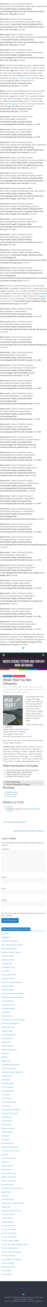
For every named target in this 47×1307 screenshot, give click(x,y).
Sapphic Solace (6, 1192)
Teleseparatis (5, 1207)
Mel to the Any (6, 1124)
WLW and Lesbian (19, 676)
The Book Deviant (7, 956)
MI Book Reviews (7, 1132)
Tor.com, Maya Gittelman (9, 1248)
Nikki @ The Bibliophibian (9, 1147)
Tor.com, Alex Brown (8, 1226)
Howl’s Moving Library (8, 1035)
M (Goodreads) (6, 1117)
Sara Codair (5, 1196)
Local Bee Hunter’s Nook (9, 1113)
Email (3, 888)
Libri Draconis (5, 1106)
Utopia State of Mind (8, 1267)
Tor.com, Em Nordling (8, 1229)
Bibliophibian (5, 937)
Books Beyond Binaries (9, 948)
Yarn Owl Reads (6, 1274)
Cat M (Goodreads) (7, 986)
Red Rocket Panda (7, 1184)
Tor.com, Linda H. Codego (10, 1241)
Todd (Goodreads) (7, 1222)
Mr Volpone (5, 1139)
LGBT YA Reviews (7, 1087)
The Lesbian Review (8, 1091)
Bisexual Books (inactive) (9, 941)
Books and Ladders (7, 960)
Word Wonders (6, 1271)
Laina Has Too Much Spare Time (12, 1072)
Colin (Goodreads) (7, 1001)
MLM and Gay (8, 676)
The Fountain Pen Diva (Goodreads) (13, 1020)
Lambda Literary (6, 1076)
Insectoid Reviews (7, 1046)
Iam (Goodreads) (7, 1038)
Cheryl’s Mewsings (7, 990)
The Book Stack (6, 964)
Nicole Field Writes (7, 1143)
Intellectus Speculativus (9, 1050)
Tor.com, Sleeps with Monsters (11, 1252)
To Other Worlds (6, 1218)
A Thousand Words (7, 1214)
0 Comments (23, 687)
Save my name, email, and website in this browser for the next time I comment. (23, 914)
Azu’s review (11, 796)
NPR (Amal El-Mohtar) (8, 1158)
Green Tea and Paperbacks (10, 1023)
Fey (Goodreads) (6, 1016)
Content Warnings (12, 782)
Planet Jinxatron (6, 1169)
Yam (16, 687)
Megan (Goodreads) (8, 1128)
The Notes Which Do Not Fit (10, 1151)
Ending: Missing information (16, 689)
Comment (5, 849)
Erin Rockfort (5, 1012)
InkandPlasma (6, 1042)
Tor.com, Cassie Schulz (9, 1233)
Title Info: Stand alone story (19, 692)
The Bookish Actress (8, 967)
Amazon (10, 807)
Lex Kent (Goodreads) (8, 1102)
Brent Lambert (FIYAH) (8, 975)
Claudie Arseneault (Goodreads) (11, 997)
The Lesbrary (5, 1094)
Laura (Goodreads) (7, 1083)
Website (4, 900)
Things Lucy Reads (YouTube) (11, 1211)
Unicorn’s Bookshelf (8, 1263)
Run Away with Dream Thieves (11, 1188)
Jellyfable (4, 1057)
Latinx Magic (5, 1080)
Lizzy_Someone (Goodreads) (10, 1110)
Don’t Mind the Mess (8, 1008)
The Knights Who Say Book (10, 1065)
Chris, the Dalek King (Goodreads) (12, 993)
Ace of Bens (5, 934)
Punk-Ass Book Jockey (8, 1173)
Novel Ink (4, 1154)
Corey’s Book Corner (8, 1005)
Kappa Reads (5, 1061)
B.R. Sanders (5, 971)
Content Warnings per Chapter (17, 784)
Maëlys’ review (12, 792)
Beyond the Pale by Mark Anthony (30, 831)
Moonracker (5, 1136)
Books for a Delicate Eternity (10, 952)
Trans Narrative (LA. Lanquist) (11, 1259)
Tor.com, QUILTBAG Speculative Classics (14, 1244)
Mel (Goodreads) (7, 1121)
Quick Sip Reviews (7, 1166)
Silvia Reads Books (7, 1199)
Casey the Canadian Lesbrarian (11, 982)
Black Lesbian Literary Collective (12, 945)
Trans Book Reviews (8, 1256)
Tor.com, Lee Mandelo (8, 1237)
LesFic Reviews (6, 1098)
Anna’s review (12, 794)
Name (4, 877)
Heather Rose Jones (8, 1027)
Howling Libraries (7, 1031)
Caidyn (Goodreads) (7, 978)
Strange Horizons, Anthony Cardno (12, 1203)
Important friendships (31, 689)
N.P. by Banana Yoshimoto (14, 822)
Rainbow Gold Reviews (8, 1177)
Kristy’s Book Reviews (8, 1068)
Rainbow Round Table (8, 1181)
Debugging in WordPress (18, 78)
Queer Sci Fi (5, 1162)
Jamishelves (5, 1053)
